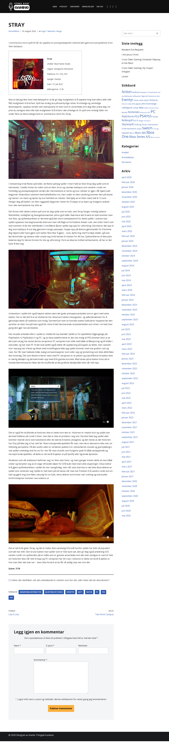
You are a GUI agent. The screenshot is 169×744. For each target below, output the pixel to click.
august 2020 (128, 503)
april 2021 (127, 464)
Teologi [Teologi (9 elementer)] (156, 129)
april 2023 (127, 345)
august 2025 (128, 207)
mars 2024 (127, 291)
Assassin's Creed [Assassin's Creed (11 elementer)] (146, 92)
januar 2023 (128, 360)
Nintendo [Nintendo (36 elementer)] (134, 112)
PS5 (11, 600)
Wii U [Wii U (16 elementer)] (132, 133)
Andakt (125, 152)
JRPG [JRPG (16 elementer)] (143, 104)
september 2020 (130, 498)
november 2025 (129, 197)
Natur (89, 594)
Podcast (63, 6)
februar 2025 (128, 237)
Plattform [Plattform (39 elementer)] (128, 117)
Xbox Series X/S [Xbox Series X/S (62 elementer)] (139, 137)
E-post (50, 647)
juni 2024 (126, 276)
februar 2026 (128, 182)
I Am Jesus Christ (130, 54)
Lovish (125, 76)
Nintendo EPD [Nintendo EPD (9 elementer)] (145, 113)
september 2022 (130, 380)
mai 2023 (126, 340)
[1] (48, 226)
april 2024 (127, 286)
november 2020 (129, 489)
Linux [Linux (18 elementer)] (135, 108)
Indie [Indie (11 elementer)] (130, 104)
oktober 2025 (128, 202)
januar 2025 (128, 242)
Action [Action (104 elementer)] (127, 91)
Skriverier (74, 6)
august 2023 (128, 326)
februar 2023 (128, 355)
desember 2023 (129, 306)
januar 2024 (128, 301)
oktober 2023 (128, 316)
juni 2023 (126, 335)
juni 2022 (126, 395)
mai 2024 (126, 281)
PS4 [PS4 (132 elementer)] (143, 116)
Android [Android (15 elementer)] (135, 92)
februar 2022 (128, 414)
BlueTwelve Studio (54, 594)
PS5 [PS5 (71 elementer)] (149, 116)
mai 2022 (126, 400)
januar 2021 (128, 479)
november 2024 (129, 252)
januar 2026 (128, 187)
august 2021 (128, 444)
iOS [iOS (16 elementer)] (133, 104)
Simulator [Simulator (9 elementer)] (147, 121)
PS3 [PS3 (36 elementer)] (136, 117)
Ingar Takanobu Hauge (51, 31)
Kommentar (40, 662)
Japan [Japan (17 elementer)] (138, 104)
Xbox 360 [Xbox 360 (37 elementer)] (140, 133)
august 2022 (128, 385)
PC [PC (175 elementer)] (153, 112)
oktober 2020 (128, 494)
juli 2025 (126, 212)
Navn (17, 647)
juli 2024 (126, 271)
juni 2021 (126, 454)
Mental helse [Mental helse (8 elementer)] (153, 108)
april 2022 (127, 405)
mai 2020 (126, 518)
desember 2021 (129, 424)
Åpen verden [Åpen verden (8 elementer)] (155, 138)
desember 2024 (129, 247)
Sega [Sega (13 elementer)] (141, 121)
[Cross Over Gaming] (19, 6)
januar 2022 (128, 419)
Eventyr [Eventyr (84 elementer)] (127, 100)
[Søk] (138, 33)
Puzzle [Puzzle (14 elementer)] (155, 117)
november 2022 (129, 370)
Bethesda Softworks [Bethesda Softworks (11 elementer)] (132, 96)
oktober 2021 (128, 434)
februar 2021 (128, 474)
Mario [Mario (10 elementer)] (146, 108)
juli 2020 (126, 508)
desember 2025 (129, 192)
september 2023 (130, 321)
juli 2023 (126, 331)
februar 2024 (128, 296)
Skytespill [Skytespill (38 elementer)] (128, 124)
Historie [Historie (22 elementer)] (153, 100)
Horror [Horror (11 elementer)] (124, 104)
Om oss (99, 6)
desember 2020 (129, 484)
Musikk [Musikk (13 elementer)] (124, 113)
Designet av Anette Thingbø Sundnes (35, 737)
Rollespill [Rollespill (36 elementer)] (127, 120)
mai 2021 (126, 459)
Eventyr (70, 594)
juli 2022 (126, 390)
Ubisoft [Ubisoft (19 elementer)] (125, 133)
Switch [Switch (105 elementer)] (147, 128)
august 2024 (128, 266)
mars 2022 (127, 410)
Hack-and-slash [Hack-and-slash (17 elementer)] (141, 100)
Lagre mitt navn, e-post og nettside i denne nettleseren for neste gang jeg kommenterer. (62, 701)
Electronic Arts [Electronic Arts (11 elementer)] (154, 96)
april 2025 (127, 227)
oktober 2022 (128, 375)
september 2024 (130, 261)
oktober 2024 (128, 256)
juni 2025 (126, 217)
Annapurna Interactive (31, 594)
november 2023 (129, 311)
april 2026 (127, 177)
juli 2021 (126, 449)
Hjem (54, 6)
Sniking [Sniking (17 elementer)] (137, 124)
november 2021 (129, 429)
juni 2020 (126, 513)
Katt (80, 594)
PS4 (103, 594)
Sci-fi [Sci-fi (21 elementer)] (135, 120)
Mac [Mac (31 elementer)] (141, 108)
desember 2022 (129, 365)
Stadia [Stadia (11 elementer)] (139, 129)
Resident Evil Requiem (132, 49)
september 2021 (130, 439)
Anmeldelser (88, 6)
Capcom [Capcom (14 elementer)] (144, 96)
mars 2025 (127, 232)
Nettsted (82, 647)
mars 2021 (127, 469)
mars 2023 (127, 350)
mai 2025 (126, 222)
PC (97, 594)
